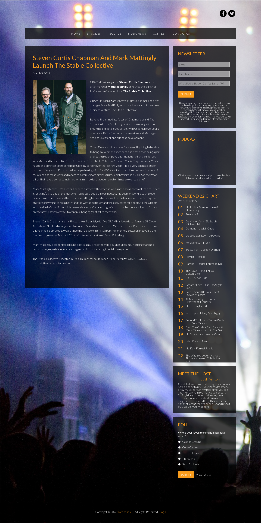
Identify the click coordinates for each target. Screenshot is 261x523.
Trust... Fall (192, 252)
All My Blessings (195, 301)
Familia (190, 266)
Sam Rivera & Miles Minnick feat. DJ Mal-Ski (204, 331)
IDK (188, 280)
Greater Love (194, 287)
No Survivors (194, 337)
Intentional (192, 344)
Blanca (205, 344)
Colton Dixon (193, 276)
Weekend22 (66, 14)
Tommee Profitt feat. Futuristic (202, 303)
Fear (189, 217)
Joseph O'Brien (210, 252)
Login (163, 514)
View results (203, 477)
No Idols (191, 210)
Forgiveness (193, 245)
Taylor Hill (201, 308)
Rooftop (191, 316)
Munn (206, 245)
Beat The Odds (195, 330)
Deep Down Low (196, 238)
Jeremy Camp (212, 337)
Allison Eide (200, 280)
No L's (190, 351)
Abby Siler (215, 238)
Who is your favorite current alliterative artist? (201, 436)
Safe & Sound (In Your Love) (202, 294)
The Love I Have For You (201, 273)
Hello (189, 308)
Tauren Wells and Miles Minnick (205, 324)
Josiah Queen (207, 231)
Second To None (196, 323)
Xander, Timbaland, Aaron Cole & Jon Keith (203, 360)
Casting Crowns (191, 444)
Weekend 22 (125, 514)
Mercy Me (188, 461)
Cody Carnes (190, 450)
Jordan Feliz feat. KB (209, 266)
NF (196, 217)
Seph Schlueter (191, 466)
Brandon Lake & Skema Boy (202, 211)
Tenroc (201, 259)
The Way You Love (197, 358)
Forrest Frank (204, 351)
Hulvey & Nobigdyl (210, 316)
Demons (191, 231)
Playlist (190, 259)
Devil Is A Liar (194, 224)
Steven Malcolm (195, 297)
